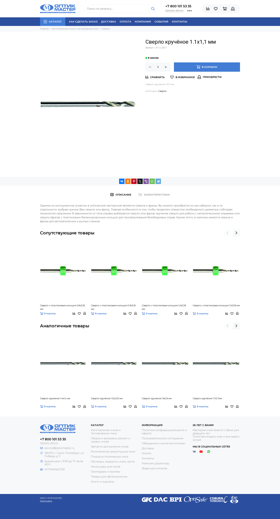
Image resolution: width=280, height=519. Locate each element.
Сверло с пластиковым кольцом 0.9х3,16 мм (113, 307)
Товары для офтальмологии (109, 476)
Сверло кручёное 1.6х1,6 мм (157, 398)
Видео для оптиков (154, 468)
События (161, 21)
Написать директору (155, 463)
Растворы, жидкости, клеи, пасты (113, 461)
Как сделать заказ (83, 21)
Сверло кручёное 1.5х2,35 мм (106, 398)
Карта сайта (46, 501)
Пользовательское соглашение (162, 438)
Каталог (53, 21)
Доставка (108, 21)
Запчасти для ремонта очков (110, 446)
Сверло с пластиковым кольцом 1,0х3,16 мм (164, 307)
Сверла (162, 91)
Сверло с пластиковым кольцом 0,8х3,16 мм (62, 307)
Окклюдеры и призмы (105, 471)
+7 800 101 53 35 (178, 6)
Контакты (179, 21)
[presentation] (227, 233)
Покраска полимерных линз (109, 456)
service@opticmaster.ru (59, 448)
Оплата (125, 21)
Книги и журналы (102, 481)
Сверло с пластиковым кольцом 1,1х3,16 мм (216, 305)
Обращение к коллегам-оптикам (163, 443)
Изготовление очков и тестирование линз (106, 432)
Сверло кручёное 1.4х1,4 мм (55, 398)
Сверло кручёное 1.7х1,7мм (207, 398)
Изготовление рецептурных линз (113, 451)
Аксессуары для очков (105, 466)
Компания (143, 21)
